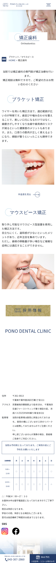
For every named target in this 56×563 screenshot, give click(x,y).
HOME (12, 60)
